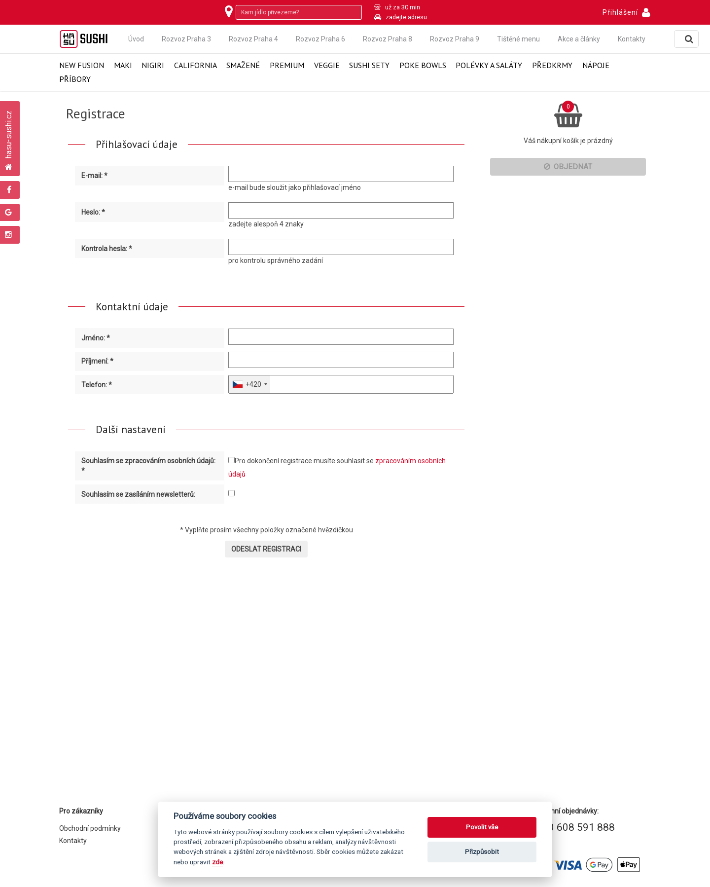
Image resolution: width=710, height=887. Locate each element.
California (195, 65)
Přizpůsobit (482, 851)
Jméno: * (95, 338)
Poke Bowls (422, 65)
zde (217, 862)
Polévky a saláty (489, 65)
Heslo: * (93, 212)
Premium (287, 65)
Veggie (327, 65)
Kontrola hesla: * (106, 249)
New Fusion (81, 65)
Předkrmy (552, 65)
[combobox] (249, 384)
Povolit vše (482, 827)
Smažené (243, 65)
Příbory (75, 79)
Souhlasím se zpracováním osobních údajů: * (148, 466)
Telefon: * (96, 385)
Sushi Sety (369, 65)
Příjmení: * (97, 361)
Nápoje (595, 65)
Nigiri (153, 65)
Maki (123, 65)
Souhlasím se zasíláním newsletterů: (138, 494)
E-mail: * (94, 176)
